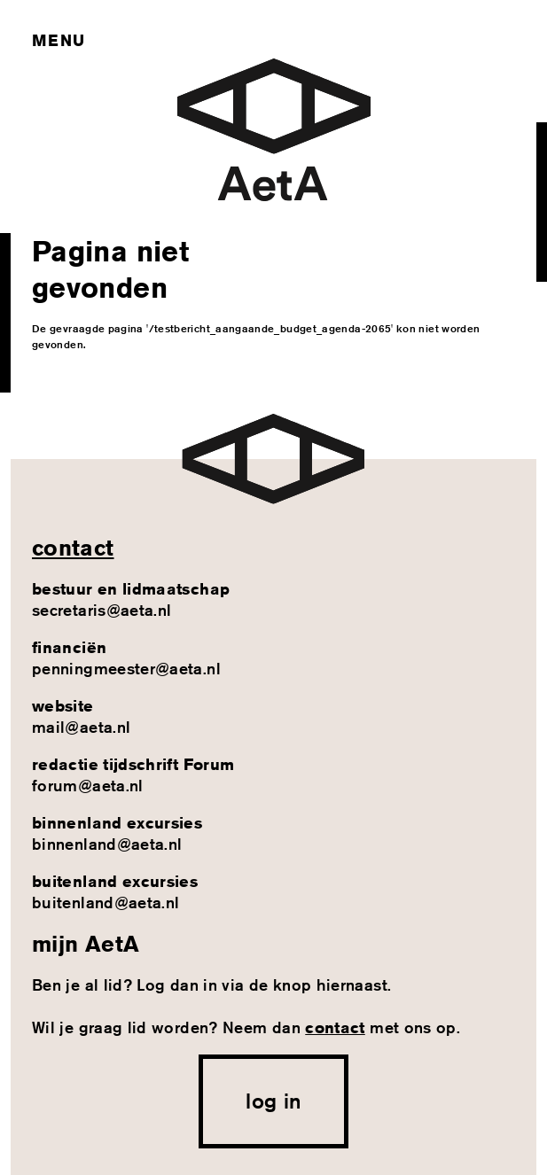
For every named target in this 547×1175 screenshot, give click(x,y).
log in (273, 1100)
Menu (58, 40)
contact (73, 547)
